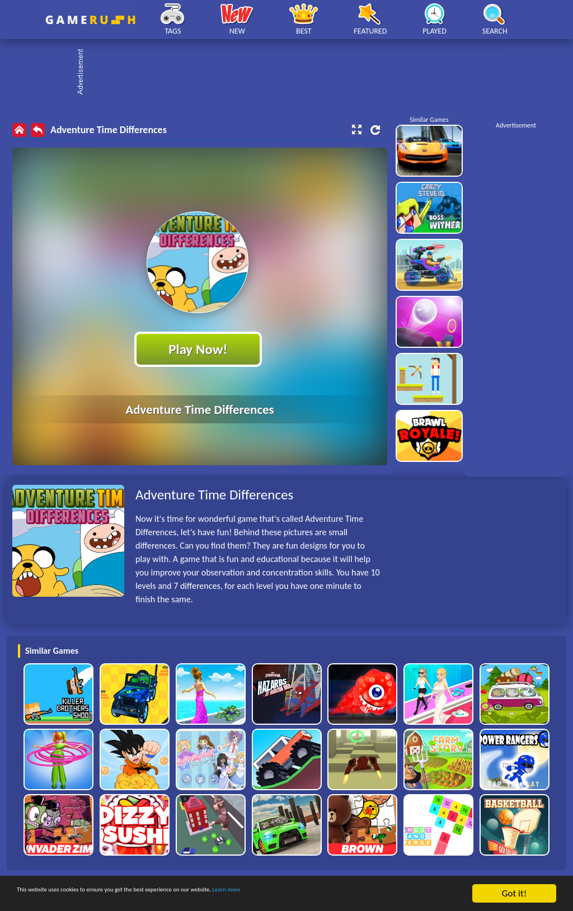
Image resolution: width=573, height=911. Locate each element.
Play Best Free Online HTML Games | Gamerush (90, 20)
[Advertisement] (292, 73)
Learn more (349, 894)
